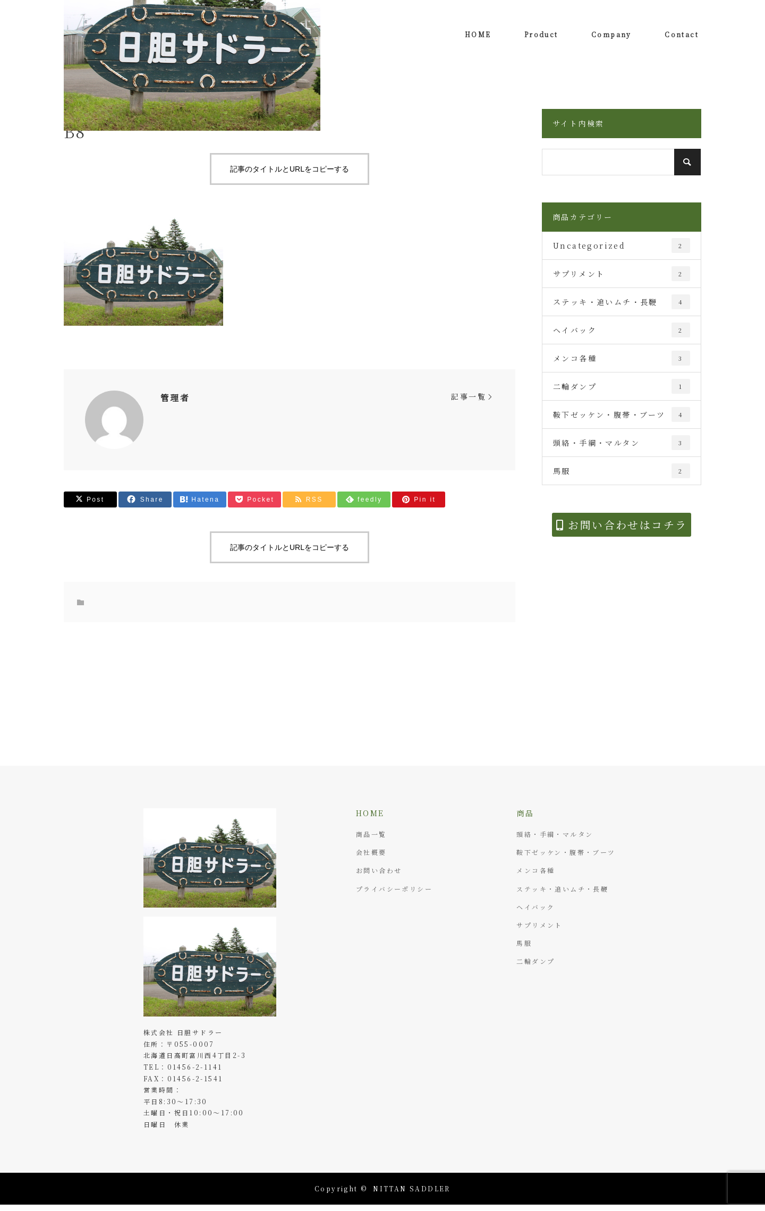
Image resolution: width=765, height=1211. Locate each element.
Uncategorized (621, 245)
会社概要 (371, 852)
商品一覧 (371, 834)
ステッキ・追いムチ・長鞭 (621, 301)
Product (541, 34)
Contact (682, 34)
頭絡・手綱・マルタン (621, 442)
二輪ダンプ (621, 386)
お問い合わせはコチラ (621, 524)
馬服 (621, 470)
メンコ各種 (621, 358)
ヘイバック (621, 330)
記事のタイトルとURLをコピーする (289, 169)
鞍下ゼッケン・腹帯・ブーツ (621, 414)
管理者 (175, 398)
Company (611, 34)
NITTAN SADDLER (411, 1188)
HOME (478, 34)
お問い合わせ (379, 870)
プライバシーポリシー (394, 888)
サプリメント (621, 273)
